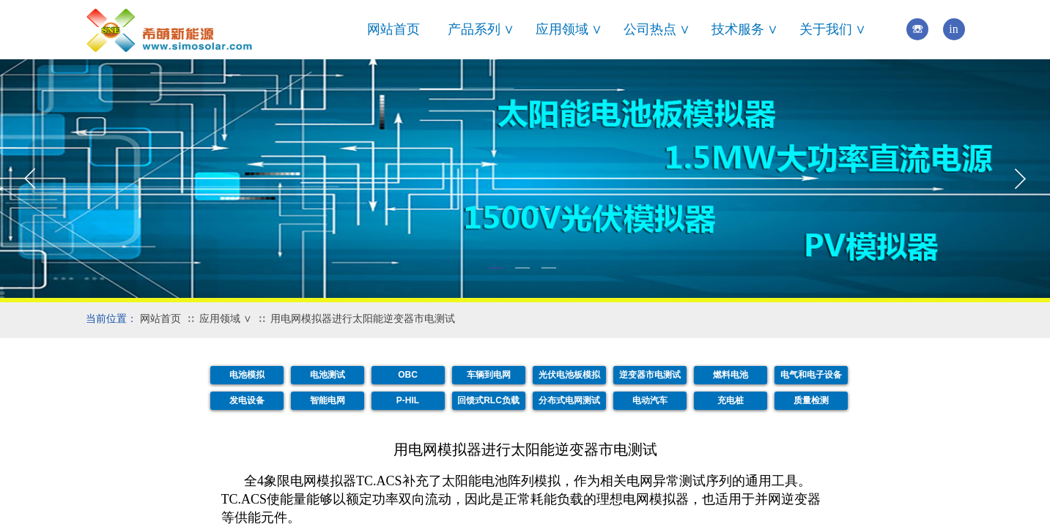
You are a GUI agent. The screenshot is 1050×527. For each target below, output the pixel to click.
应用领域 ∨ (569, 29)
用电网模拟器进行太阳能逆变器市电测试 (362, 318)
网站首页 (393, 29)
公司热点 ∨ (657, 29)
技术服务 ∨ (745, 29)
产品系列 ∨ (481, 29)
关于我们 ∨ (833, 29)
